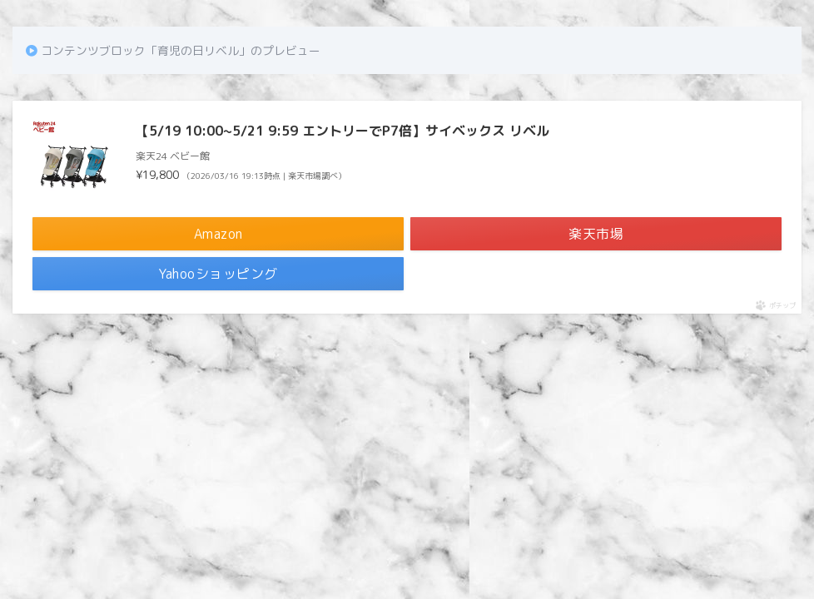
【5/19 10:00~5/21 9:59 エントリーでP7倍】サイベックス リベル (342, 130)
